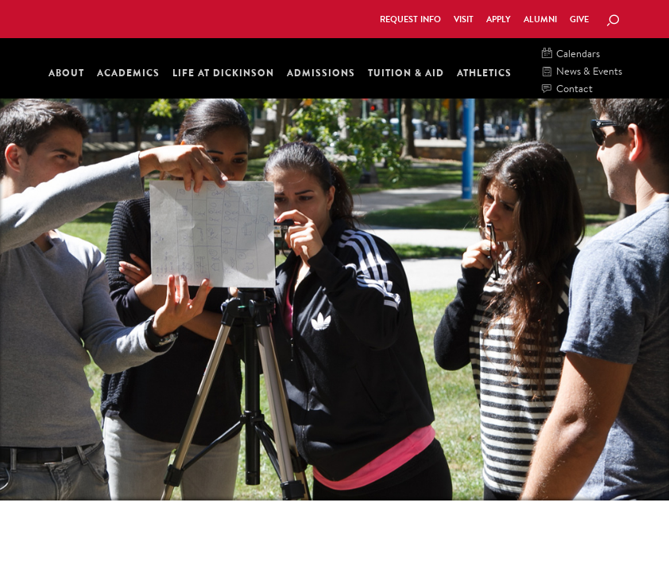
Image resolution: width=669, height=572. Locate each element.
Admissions (321, 72)
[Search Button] (612, 21)
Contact (567, 89)
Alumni (540, 19)
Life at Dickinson (223, 72)
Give (579, 19)
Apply (498, 19)
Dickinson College (119, 17)
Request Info (410, 19)
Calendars (571, 54)
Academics (128, 72)
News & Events (582, 71)
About (66, 72)
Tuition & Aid (406, 72)
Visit (464, 19)
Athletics (484, 72)
